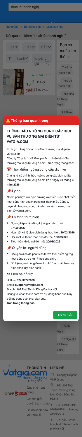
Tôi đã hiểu (65, 315)
